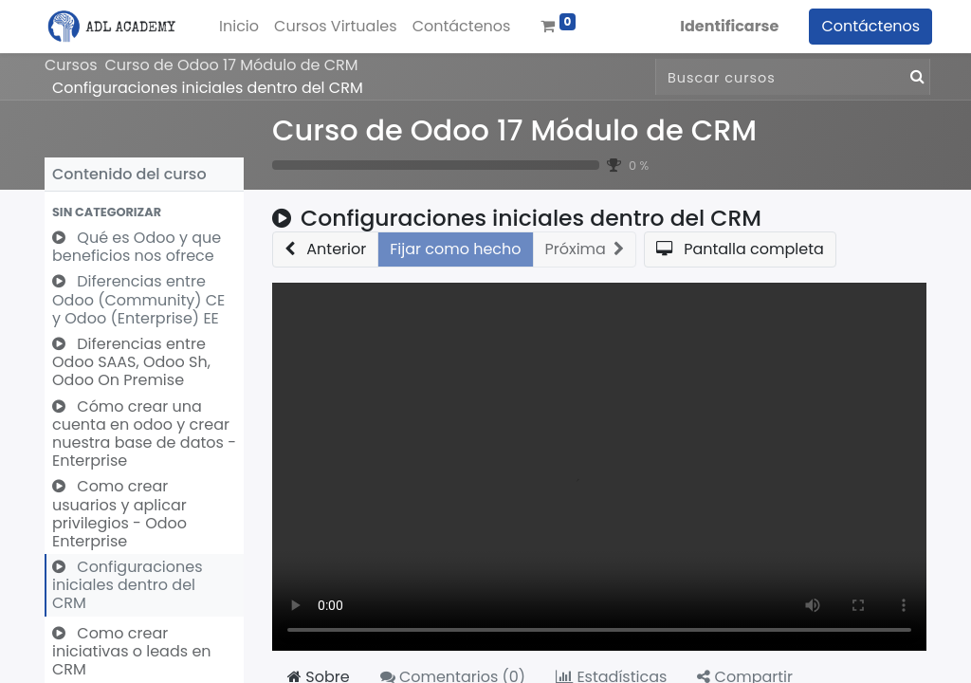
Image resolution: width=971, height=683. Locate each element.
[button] (144, 212)
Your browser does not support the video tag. (599, 467)
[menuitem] (244, 27)
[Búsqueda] (913, 77)
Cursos (71, 65)
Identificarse (723, 26)
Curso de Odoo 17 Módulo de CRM (514, 130)
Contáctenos (864, 26)
